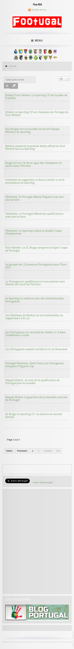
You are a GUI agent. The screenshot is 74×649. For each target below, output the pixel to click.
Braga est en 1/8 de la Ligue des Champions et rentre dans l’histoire (33, 164)
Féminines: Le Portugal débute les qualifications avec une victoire (34, 215)
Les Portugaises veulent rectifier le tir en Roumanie (36, 349)
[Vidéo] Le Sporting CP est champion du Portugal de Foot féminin (36, 113)
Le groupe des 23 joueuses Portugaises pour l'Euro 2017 (36, 266)
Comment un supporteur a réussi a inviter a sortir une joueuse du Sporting (35, 181)
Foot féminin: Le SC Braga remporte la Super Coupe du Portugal (36, 249)
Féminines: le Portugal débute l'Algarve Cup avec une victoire (34, 198)
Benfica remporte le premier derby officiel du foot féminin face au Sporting (35, 147)
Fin (58, 451)
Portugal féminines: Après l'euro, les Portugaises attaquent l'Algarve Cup (34, 364)
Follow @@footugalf (43, 482)
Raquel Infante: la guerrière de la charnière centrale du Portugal (36, 398)
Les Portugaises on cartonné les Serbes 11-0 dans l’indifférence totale (35, 333)
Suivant (48, 451)
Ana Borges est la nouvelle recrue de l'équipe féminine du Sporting (32, 130)
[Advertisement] (29, 541)
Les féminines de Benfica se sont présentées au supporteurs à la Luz (34, 316)
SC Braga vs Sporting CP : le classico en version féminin (33, 415)
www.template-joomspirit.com (73, 639)
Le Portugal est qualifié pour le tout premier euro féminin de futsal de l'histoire (35, 283)
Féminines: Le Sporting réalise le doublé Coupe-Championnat (34, 232)
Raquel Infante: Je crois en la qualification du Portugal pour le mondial (32, 381)
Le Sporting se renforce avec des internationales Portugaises (34, 300)
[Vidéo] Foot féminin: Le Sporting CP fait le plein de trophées (36, 96)
